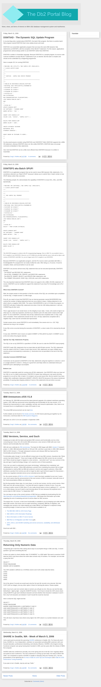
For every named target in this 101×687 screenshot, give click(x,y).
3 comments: (33, 385)
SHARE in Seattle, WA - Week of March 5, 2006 (28, 636)
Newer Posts (8, 676)
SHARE (32, 640)
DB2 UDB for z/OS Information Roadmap (19, 514)
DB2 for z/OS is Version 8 (27, 476)
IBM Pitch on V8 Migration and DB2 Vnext (19, 520)
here (31, 410)
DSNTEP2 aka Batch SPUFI (18, 168)
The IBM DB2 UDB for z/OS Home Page (19, 511)
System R (55, 447)
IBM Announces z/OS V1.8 (17, 396)
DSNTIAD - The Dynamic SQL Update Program (28, 37)
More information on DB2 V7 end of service (20, 517)
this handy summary (28, 414)
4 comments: (32, 156)
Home (34, 676)
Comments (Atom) (38, 681)
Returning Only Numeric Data (19, 545)
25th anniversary (25, 447)
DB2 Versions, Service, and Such (21, 436)
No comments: (32, 424)
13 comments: (32, 624)
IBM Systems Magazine (30, 416)
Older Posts (60, 676)
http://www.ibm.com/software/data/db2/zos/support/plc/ (19, 496)
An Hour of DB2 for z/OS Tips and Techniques (38, 657)
